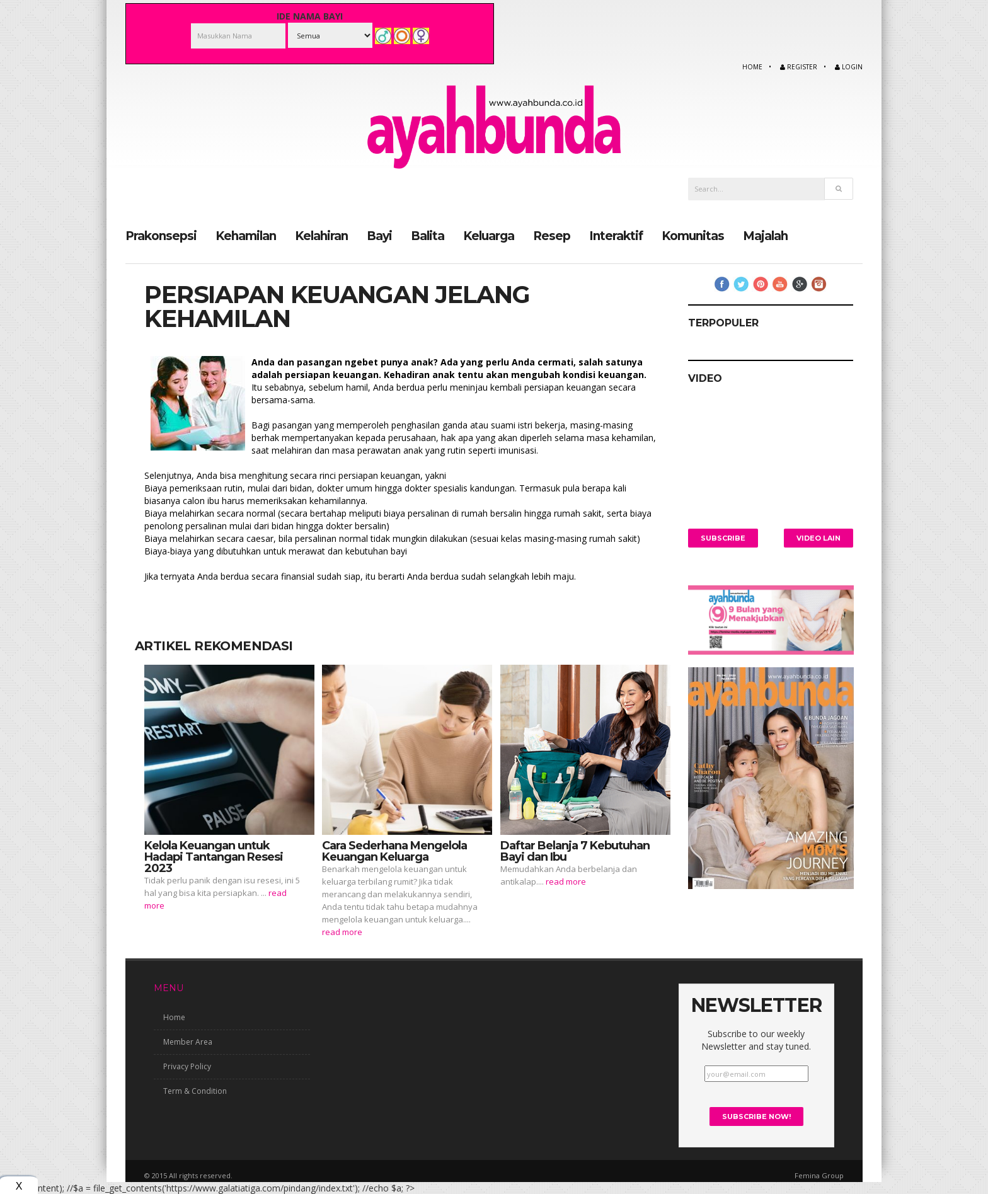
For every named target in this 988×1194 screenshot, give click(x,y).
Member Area (187, 1041)
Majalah (765, 235)
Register (798, 66)
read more (342, 931)
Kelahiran (321, 235)
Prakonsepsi (161, 235)
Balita (427, 235)
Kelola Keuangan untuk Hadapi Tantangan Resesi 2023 (213, 856)
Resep (551, 235)
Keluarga (488, 235)
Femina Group (819, 1175)
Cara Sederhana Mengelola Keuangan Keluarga (394, 850)
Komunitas (693, 235)
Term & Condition (195, 1091)
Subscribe (723, 537)
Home (752, 66)
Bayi (379, 235)
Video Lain (818, 537)
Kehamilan (245, 235)
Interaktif (616, 235)
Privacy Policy (187, 1066)
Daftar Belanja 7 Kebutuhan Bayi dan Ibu (575, 850)
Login (849, 66)
